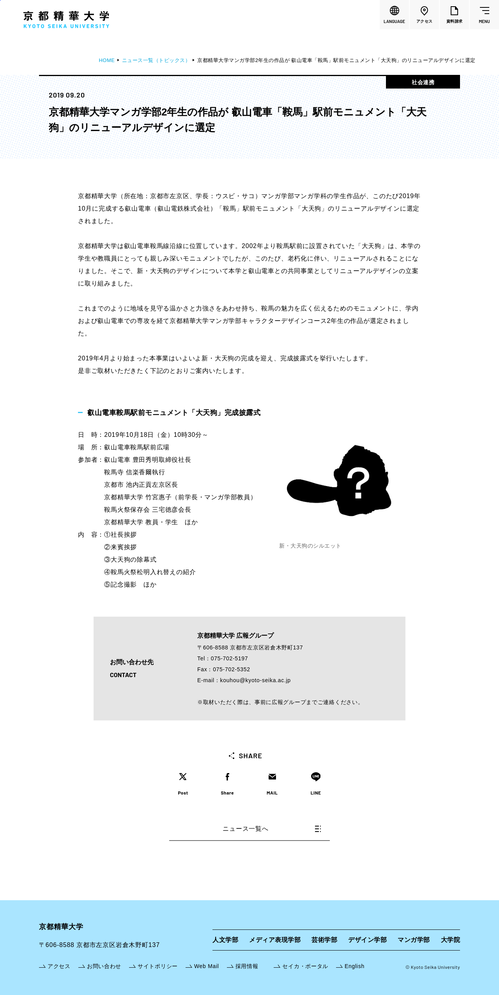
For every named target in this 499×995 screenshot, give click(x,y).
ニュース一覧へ (272, 828)
